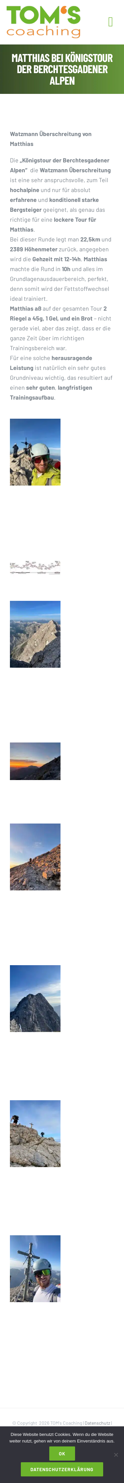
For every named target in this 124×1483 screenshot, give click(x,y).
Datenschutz (97, 1423)
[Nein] (115, 1454)
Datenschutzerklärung (62, 1469)
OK (62, 1453)
